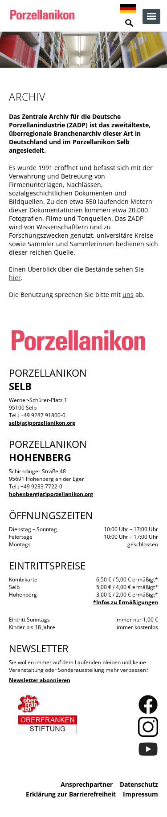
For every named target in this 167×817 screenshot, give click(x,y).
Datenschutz (139, 784)
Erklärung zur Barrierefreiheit (71, 794)
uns (128, 294)
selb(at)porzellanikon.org (42, 423)
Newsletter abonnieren (39, 680)
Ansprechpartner (87, 784)
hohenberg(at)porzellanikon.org (51, 494)
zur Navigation (151, 16)
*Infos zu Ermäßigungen (125, 602)
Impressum (140, 794)
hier (15, 277)
